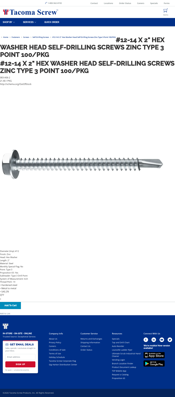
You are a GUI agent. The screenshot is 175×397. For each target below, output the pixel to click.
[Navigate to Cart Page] (165, 12)
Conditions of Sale (57, 350)
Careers (140, 3)
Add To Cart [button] (10, 305)
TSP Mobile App (119, 371)
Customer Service (89, 333)
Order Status (125, 3)
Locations (108, 3)
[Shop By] (7, 22)
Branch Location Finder (122, 363)
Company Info (56, 333)
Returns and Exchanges (91, 338)
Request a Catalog (120, 374)
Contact (94, 3)
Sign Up (20, 364)
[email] (20, 357)
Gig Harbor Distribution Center (63, 364)
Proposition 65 (118, 378)
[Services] (28, 22)
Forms (167, 3)
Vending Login (118, 360)
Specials (154, 3)
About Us (53, 338)
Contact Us (85, 346)
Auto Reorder (118, 346)
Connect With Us (152, 333)
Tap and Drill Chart (120, 342)
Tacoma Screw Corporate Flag (62, 361)
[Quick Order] (51, 22)
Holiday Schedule (57, 357)
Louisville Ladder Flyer (122, 350)
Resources (117, 333)
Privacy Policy (55, 342)
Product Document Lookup (124, 367)
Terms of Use (55, 353)
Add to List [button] (5, 313)
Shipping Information (90, 342)
